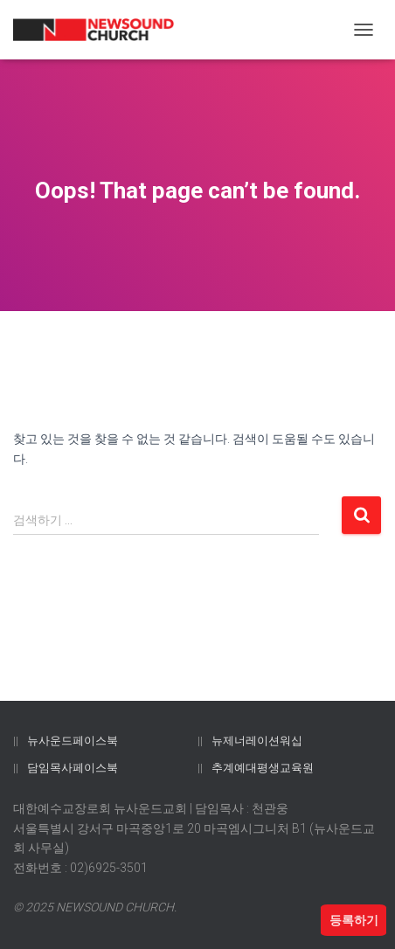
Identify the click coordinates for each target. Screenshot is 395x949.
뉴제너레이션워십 (256, 740)
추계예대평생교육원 (262, 767)
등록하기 (353, 920)
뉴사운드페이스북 (72, 740)
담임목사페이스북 (72, 767)
